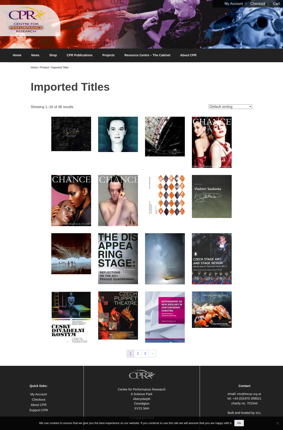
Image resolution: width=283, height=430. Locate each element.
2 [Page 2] (138, 353)
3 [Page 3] (145, 353)
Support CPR (38, 410)
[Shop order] (230, 106)
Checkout (258, 4)
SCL (258, 413)
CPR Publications (80, 55)
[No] (277, 423)
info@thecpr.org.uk (249, 394)
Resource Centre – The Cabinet (147, 55)
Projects (108, 55)
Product (44, 67)
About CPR (188, 55)
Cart (276, 4)
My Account (234, 4)
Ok (239, 423)
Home (17, 55)
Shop (53, 55)
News (35, 55)
